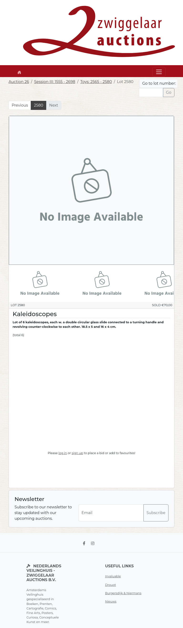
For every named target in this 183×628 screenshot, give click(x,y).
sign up (77, 453)
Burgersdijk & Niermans (123, 593)
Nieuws (111, 601)
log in (62, 453)
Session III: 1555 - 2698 (54, 81)
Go (168, 92)
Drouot (110, 585)
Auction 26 (19, 81)
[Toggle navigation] (159, 72)
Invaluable (113, 576)
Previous (20, 105)
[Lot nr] (151, 92)
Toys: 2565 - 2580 (96, 81)
